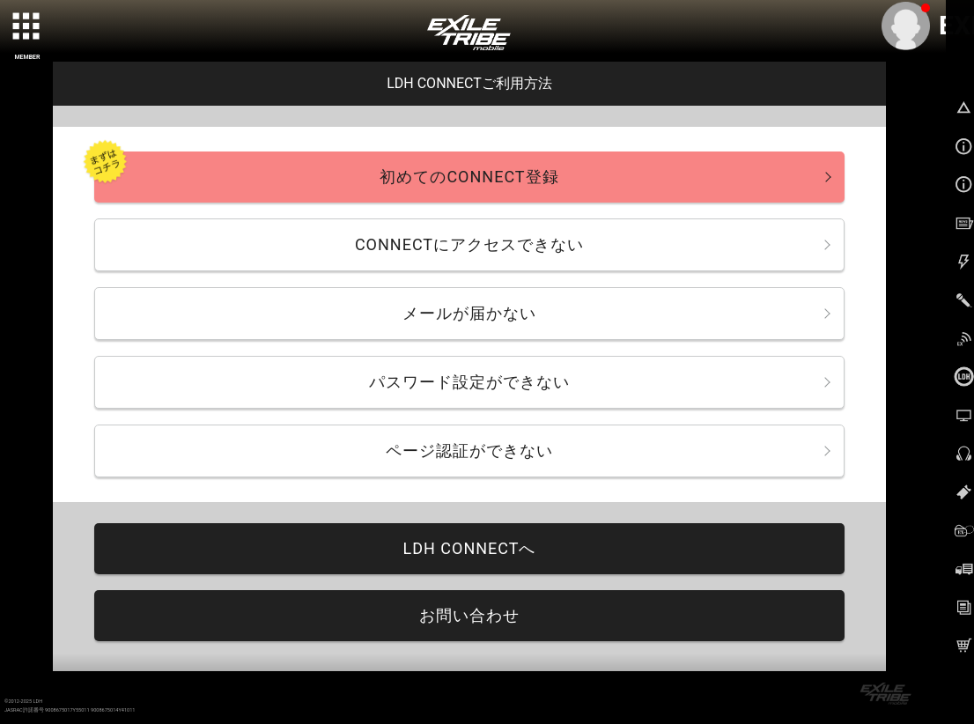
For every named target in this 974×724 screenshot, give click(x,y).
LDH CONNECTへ (468, 548)
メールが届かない (469, 313)
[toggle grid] (27, 27)
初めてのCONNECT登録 (469, 176)
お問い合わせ (469, 615)
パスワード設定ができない (469, 382)
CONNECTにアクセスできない (469, 244)
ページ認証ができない (469, 450)
